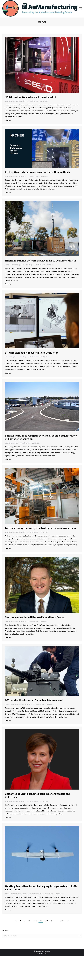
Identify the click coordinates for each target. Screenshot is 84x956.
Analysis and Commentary (13, 893)
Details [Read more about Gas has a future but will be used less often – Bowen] (7, 637)
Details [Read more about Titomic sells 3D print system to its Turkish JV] (7, 373)
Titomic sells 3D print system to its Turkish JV (32, 352)
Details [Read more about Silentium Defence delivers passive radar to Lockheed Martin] (7, 284)
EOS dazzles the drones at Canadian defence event (34, 700)
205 (52, 921)
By (33, 101)
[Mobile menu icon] (80, 8)
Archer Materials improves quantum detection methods (37, 172)
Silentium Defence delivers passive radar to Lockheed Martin (40, 260)
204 (46, 921)
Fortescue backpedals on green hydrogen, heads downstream (40, 528)
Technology (22, 101)
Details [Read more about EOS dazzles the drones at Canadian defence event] (7, 720)
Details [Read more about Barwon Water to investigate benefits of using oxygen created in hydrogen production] (7, 459)
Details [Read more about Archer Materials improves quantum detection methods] (7, 192)
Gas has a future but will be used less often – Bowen (35, 617)
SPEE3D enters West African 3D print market (30, 97)
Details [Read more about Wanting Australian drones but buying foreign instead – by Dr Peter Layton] (7, 910)
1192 (62, 921)
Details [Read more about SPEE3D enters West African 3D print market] (7, 120)
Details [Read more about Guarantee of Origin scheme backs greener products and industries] (7, 817)
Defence (7, 265)
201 (29, 921)
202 (35, 921)
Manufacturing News (11, 101)
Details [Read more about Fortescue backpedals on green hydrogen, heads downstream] (7, 548)
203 (40, 921)
